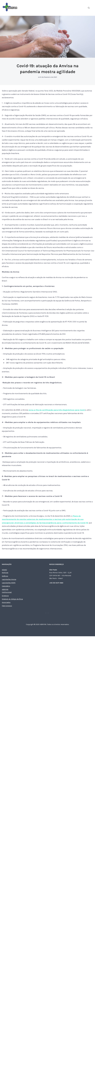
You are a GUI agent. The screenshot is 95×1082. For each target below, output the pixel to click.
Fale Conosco (7, 606)
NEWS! (4, 570)
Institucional (7, 592)
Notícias (5, 573)
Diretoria (5, 596)
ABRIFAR (5, 589)
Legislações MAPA (8, 583)
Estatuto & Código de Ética (12, 599)
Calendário (6, 586)
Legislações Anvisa (9, 579)
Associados (6, 602)
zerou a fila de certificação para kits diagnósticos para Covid (57, 410)
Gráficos (5, 576)
